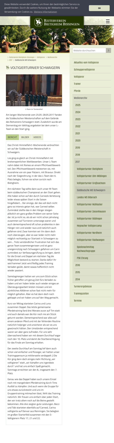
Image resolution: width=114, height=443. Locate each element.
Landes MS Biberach (87, 197)
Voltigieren (41, 57)
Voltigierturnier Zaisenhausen (91, 211)
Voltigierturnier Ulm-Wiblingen (92, 176)
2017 (10, 60)
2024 (77, 112)
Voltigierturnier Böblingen (89, 218)
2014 (77, 279)
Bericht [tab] (12, 137)
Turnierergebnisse (83, 286)
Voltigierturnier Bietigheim (90, 169)
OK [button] (99, 8)
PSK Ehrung (82, 258)
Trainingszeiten (81, 293)
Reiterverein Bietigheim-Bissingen (21, 57)
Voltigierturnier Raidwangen (90, 240)
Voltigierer (79, 76)
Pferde (77, 91)
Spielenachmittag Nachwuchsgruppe (86, 249)
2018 (77, 155)
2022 (77, 126)
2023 (77, 119)
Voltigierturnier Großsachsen (91, 183)
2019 (77, 147)
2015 (77, 272)
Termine (78, 300)
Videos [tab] (37, 137)
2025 (77, 105)
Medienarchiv (52, 57)
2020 (77, 140)
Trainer (77, 84)
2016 (77, 265)
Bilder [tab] (25, 137)
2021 (77, 133)
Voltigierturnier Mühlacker (90, 204)
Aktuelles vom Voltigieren (86, 62)
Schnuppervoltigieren (84, 69)
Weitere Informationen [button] (45, 11)
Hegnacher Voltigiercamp (89, 225)
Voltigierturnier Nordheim (89, 233)
